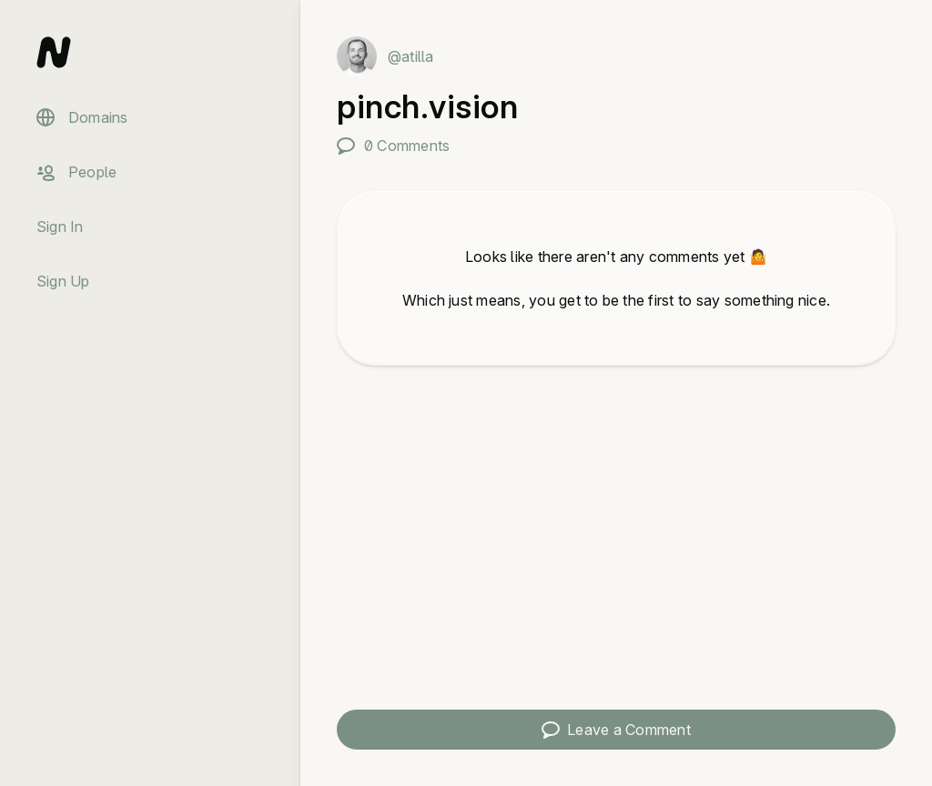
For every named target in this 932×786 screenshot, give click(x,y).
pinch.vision (427, 106)
